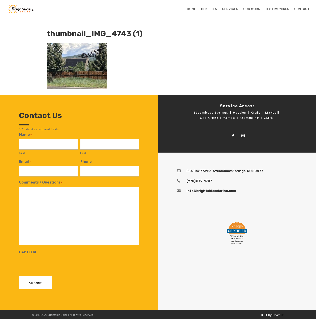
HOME (191, 9)
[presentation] (49, 264)
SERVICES (230, 9)
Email (25, 162)
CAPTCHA (27, 251)
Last (83, 153)
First (22, 153)
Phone (87, 162)
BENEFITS (209, 9)
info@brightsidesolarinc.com (211, 191)
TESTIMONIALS (277, 9)
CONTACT (302, 9)
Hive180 (278, 315)
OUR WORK (251, 9)
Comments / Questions (40, 182)
